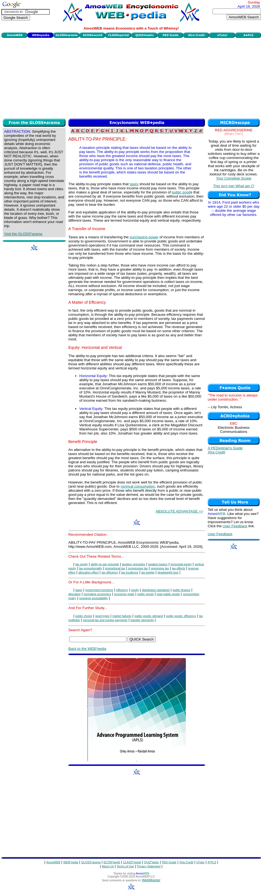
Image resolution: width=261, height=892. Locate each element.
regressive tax (160, 568)
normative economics (97, 594)
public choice (83, 616)
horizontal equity (181, 564)
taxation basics (158, 564)
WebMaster (151, 880)
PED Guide (169, 862)
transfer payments (142, 620)
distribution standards (155, 590)
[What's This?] (234, 133)
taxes (134, 184)
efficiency (122, 590)
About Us (108, 866)
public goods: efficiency (181, 616)
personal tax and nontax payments (105, 620)
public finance (181, 590)
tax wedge (148, 572)
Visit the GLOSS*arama (23, 234)
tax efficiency (109, 572)
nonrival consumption (138, 486)
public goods (145, 594)
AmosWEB (53, 862)
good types (102, 616)
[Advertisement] (131, 77)
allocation (74, 594)
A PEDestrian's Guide (225, 448)
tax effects (178, 568)
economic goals (124, 594)
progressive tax (138, 568)
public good (181, 192)
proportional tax (115, 568)
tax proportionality (90, 568)
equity (135, 590)
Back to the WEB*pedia (87, 649)
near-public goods (168, 594)
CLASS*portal (132, 862)
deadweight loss (167, 572)
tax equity (81, 564)
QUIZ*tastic (151, 862)
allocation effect (88, 572)
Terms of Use (125, 866)
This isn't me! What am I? (233, 186)
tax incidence (129, 572)
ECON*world (112, 862)
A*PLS (211, 862)
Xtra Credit (216, 452)
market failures (121, 616)
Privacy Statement (148, 866)
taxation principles (133, 564)
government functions (99, 590)
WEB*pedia (70, 862)
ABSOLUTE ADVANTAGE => (179, 511)
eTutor (200, 862)
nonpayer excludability (93, 598)
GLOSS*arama (91, 862)
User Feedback (235, 526)
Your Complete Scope (233, 178)
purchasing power (144, 237)
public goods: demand (148, 616)
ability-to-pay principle (105, 564)
